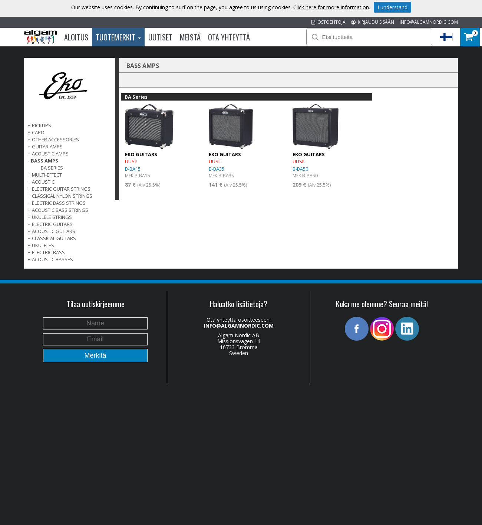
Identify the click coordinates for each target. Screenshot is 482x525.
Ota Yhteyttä (229, 37)
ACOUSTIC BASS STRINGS (60, 210)
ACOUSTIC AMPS (50, 153)
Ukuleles (43, 245)
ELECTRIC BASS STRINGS (59, 203)
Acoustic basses (52, 259)
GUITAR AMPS (47, 146)
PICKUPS (41, 125)
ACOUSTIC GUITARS (53, 231)
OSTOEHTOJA (328, 22)
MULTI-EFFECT (47, 174)
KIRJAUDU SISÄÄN (372, 22)
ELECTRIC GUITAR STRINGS (61, 189)
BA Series (52, 167)
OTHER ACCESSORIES (55, 139)
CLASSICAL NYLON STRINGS (62, 196)
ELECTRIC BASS (48, 252)
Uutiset (160, 37)
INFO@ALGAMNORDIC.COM (429, 22)
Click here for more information (331, 7)
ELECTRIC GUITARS (52, 224)
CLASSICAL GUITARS (54, 238)
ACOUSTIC (43, 181)
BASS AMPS (44, 160)
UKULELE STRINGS (52, 217)
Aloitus (76, 37)
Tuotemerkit (118, 37)
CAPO (38, 132)
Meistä (190, 37)
